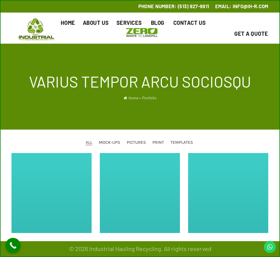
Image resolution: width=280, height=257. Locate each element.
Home (68, 22)
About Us (96, 22)
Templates (182, 142)
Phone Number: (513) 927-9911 (173, 6)
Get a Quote (251, 33)
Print (158, 142)
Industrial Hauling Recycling (125, 248)
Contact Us (189, 22)
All (89, 142)
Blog (157, 22)
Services (129, 22)
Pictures (136, 142)
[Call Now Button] (13, 245)
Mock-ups (109, 142)
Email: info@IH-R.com (242, 6)
